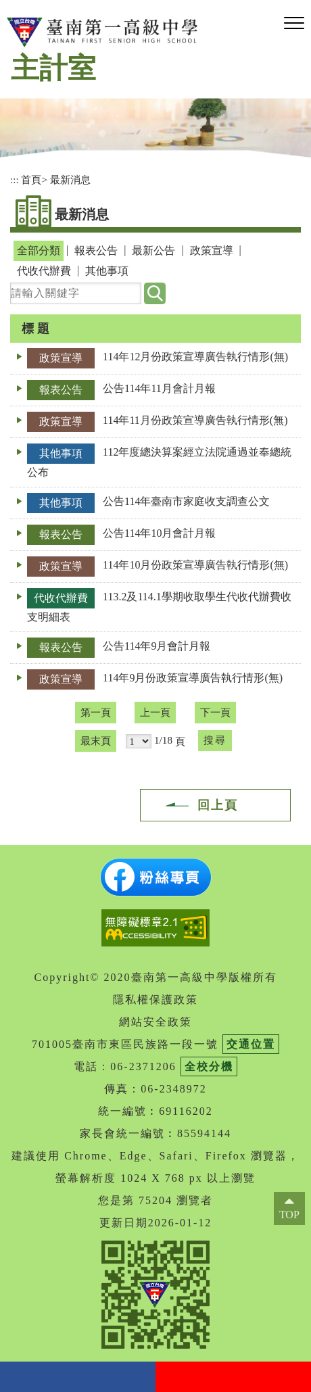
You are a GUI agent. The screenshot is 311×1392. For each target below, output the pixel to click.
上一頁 (155, 712)
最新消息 (70, 179)
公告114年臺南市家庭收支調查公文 (186, 501)
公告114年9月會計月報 (156, 646)
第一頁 (95, 712)
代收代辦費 (44, 271)
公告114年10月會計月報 (159, 533)
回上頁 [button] (217, 805)
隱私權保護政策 (155, 999)
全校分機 (209, 1066)
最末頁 (95, 740)
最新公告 (153, 250)
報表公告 (96, 250)
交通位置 (250, 1044)
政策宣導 (211, 250)
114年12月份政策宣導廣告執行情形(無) (195, 356)
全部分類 (38, 250)
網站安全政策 (155, 1022)
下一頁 (215, 712)
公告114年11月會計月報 (159, 388)
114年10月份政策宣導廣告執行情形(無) (195, 565)
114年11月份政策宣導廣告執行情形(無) (195, 420)
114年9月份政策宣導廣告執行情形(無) (193, 677)
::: (14, 179)
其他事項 (106, 271)
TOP (289, 1214)
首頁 (31, 179)
